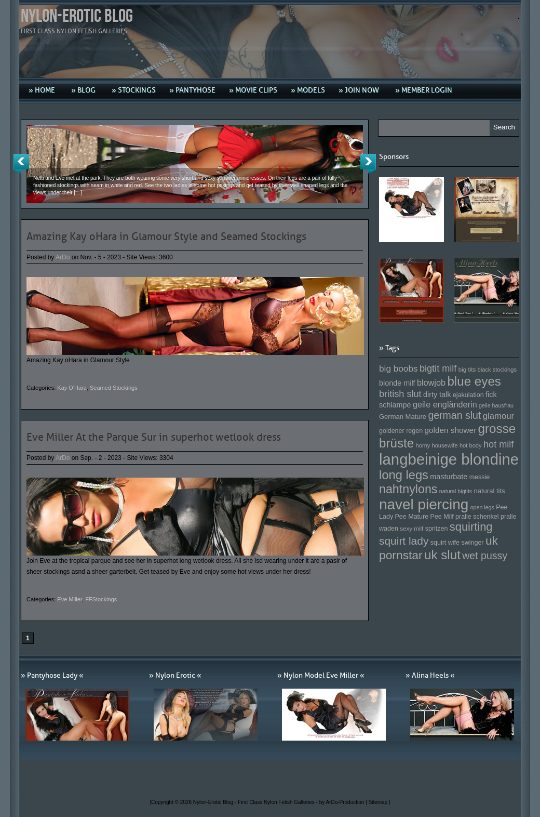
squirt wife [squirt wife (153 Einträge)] (445, 542)
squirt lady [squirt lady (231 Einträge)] (403, 541)
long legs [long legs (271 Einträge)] (403, 475)
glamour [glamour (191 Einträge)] (498, 416)
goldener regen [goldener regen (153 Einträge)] (401, 430)
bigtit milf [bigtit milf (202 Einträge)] (438, 368)
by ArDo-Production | (344, 802)
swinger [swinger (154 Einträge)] (472, 542)
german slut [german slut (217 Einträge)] (454, 415)
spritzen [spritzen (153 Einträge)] (436, 528)
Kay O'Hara (72, 388)
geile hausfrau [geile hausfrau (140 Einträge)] (496, 405)
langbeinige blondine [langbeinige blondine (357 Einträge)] (449, 459)
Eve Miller (69, 599)
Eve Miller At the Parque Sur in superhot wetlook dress (153, 437)
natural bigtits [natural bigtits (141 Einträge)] (455, 491)
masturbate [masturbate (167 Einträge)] (448, 476)
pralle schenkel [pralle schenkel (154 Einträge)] (477, 516)
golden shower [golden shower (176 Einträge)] (451, 430)
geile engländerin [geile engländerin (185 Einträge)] (445, 404)
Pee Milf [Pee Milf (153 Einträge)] (442, 516)
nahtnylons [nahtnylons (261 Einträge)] (408, 489)
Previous (21, 164)
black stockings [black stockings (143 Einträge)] (497, 369)
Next (368, 164)
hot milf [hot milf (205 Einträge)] (498, 444)
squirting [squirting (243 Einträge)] (471, 526)
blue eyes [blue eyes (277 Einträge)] (474, 381)
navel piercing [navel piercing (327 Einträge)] (423, 504)
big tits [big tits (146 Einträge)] (467, 369)
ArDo (63, 257)
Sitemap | (379, 802)
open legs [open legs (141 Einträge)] (482, 507)
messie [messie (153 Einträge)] (479, 477)
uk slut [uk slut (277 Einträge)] (442, 555)
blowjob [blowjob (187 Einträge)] (431, 382)
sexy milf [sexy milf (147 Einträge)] (411, 528)
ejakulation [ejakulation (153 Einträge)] (468, 395)
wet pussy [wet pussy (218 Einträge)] (484, 555)
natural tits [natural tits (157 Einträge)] (489, 491)
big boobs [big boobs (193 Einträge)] (398, 368)
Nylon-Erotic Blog (77, 16)
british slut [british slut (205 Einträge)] (400, 394)
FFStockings (101, 599)
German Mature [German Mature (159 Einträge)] (402, 416)
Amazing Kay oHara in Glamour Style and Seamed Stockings (166, 236)
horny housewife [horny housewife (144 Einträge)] (437, 445)
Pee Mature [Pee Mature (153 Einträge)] (411, 516)
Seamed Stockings (114, 388)
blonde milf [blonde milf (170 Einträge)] (397, 383)
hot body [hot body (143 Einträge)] (471, 445)
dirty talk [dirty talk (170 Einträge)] (437, 394)
